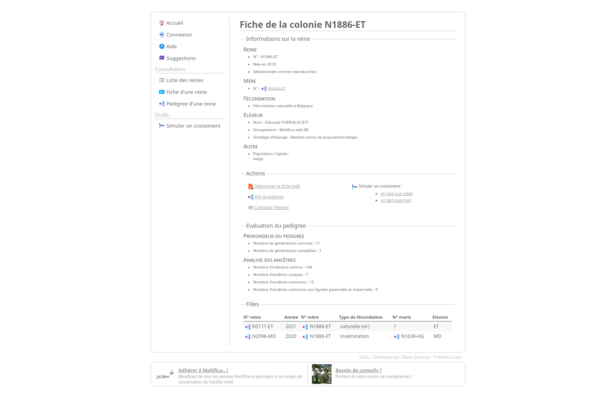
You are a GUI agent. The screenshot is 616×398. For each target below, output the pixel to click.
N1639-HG (412, 336)
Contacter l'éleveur (268, 207)
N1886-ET (320, 326)
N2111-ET (262, 326)
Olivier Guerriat (415, 357)
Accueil (171, 22)
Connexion (175, 34)
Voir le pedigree (266, 197)
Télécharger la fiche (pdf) (274, 186)
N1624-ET (276, 88)
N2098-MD (264, 336)
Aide (168, 46)
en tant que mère (397, 193)
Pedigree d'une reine (187, 103)
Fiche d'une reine (183, 91)
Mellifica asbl (449, 357)
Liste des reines (181, 80)
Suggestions (177, 58)
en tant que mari (396, 200)
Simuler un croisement (189, 125)
